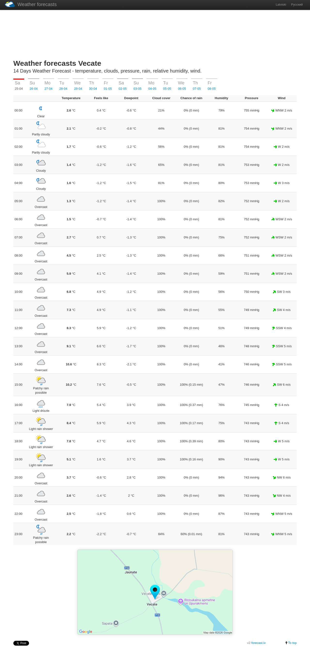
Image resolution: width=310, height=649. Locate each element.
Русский (297, 4)
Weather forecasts (31, 4)
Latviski (281, 4)
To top (291, 643)
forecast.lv (258, 643)
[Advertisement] (155, 33)
